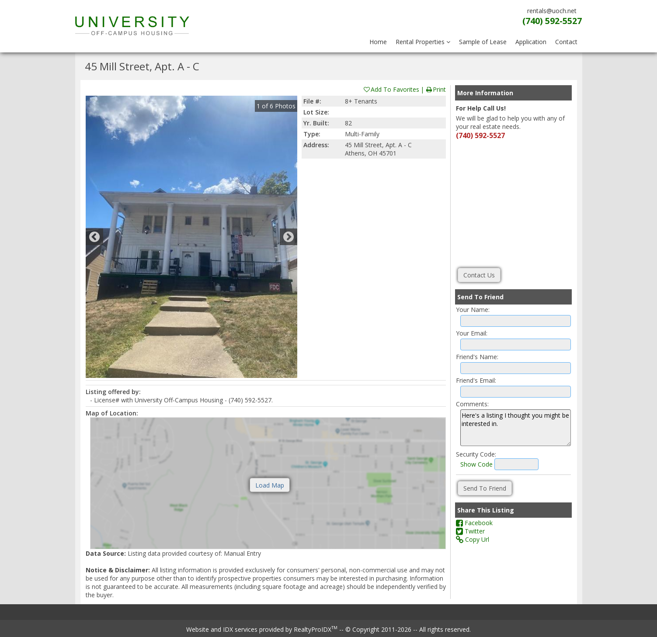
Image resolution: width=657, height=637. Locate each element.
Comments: (472, 404)
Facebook (474, 523)
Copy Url (472, 539)
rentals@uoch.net (552, 11)
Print (435, 89)
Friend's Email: (476, 380)
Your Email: (471, 333)
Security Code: (476, 454)
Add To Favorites (391, 89)
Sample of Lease (483, 42)
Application (530, 42)
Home (378, 42)
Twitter (470, 531)
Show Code (476, 464)
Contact (566, 42)
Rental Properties (423, 42)
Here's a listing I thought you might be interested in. (515, 427)
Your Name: (473, 309)
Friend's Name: (477, 357)
